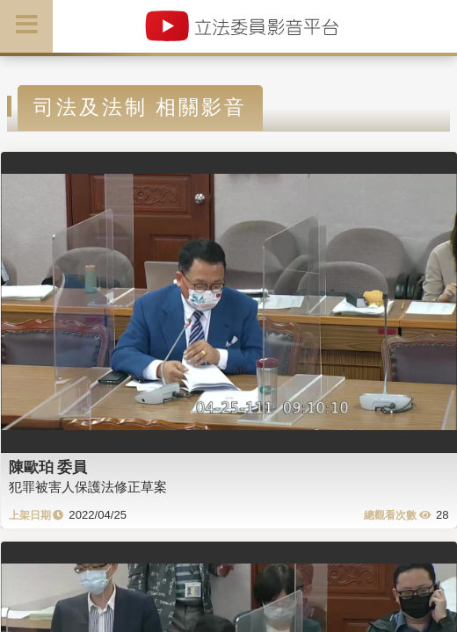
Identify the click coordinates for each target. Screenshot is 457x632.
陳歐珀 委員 (48, 467)
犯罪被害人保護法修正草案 (88, 486)
